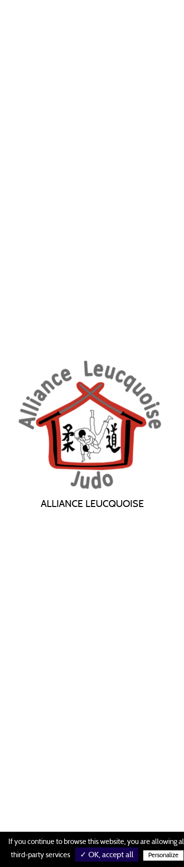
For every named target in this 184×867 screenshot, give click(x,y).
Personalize (163, 855)
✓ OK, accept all (106, 855)
